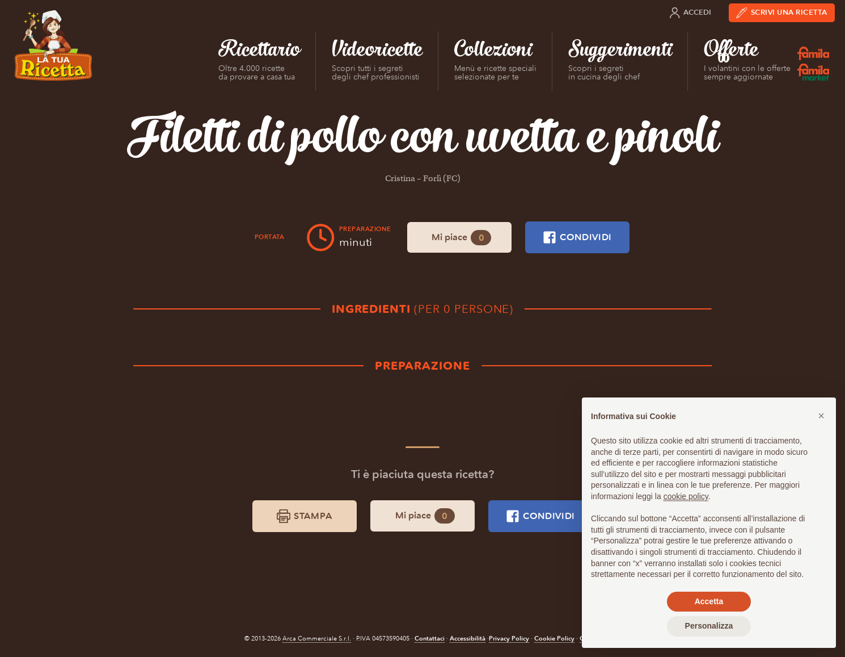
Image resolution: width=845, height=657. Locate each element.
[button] (821, 416)
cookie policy (686, 496)
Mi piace (461, 237)
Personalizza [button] (709, 625)
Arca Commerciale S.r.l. (316, 638)
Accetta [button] (709, 601)
